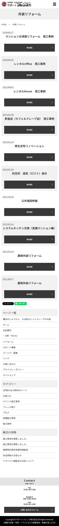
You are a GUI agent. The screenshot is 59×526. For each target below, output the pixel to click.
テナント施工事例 (11, 401)
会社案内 (7, 330)
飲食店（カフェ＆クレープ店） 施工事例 (29, 118)
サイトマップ (9, 375)
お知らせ (7, 395)
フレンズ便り (9, 407)
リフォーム (8, 341)
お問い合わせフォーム (29, 509)
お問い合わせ (9, 364)
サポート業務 (9, 347)
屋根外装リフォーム (30, 255)
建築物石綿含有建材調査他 (15, 449)
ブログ (6, 412)
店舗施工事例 (9, 418)
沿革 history (11, 335)
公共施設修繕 (29, 201)
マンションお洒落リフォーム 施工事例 (30, 36)
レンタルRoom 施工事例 (29, 91)
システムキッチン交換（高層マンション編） (29, 228)
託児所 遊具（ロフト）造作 (29, 173)
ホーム (6, 324)
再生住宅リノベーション (29, 146)
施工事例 (7, 423)
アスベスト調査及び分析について (18, 460)
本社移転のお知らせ (12, 455)
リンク (6, 358)
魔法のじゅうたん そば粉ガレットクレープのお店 (27, 319)
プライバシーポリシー (13, 369)
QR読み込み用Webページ (15, 390)
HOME (3, 24)
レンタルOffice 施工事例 (29, 64)
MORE (29, 47)
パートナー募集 (10, 352)
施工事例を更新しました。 (15, 438)
